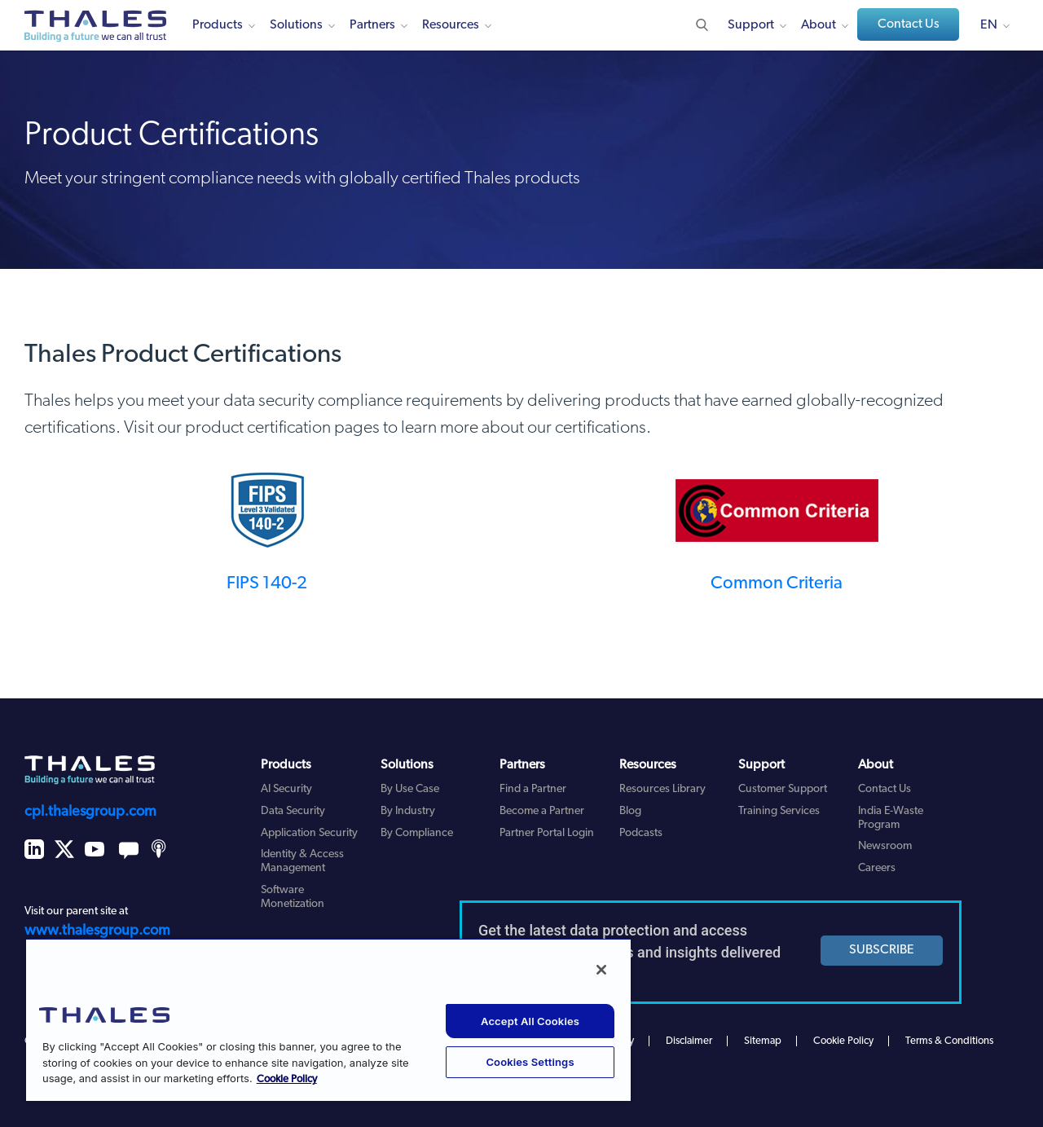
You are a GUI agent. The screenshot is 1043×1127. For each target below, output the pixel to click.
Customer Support (782, 789)
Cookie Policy (843, 1041)
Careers (877, 868)
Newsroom (885, 846)
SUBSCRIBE (881, 950)
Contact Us (909, 24)
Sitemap (762, 1041)
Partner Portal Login (546, 833)
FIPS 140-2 (267, 584)
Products (217, 25)
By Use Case (410, 789)
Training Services (779, 811)
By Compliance (417, 833)
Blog (630, 811)
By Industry (408, 811)
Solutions (296, 25)
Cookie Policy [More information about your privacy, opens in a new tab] (287, 1079)
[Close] (601, 970)
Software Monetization (292, 897)
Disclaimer (689, 1041)
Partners (372, 25)
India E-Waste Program (890, 818)
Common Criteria (777, 584)
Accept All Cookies (530, 1021)
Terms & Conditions (949, 1041)
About (818, 25)
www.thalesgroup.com (97, 931)
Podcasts (640, 833)
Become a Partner (541, 811)
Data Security (293, 811)
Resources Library (662, 789)
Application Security (309, 833)
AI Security (286, 789)
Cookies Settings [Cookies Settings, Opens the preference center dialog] (530, 1061)
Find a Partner (532, 789)
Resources (450, 25)
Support (751, 25)
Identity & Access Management (302, 861)
